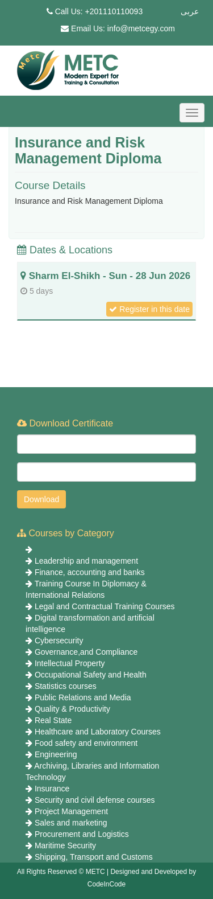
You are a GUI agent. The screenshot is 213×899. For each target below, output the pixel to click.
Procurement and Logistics (82, 834)
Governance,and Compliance (86, 651)
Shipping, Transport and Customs (94, 856)
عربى (190, 11)
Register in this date (149, 309)
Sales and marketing (71, 822)
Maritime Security (65, 845)
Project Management (71, 811)
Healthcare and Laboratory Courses (98, 731)
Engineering (56, 754)
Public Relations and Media (83, 697)
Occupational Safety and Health (91, 674)
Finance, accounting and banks (90, 572)
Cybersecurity (59, 640)
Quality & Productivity (72, 708)
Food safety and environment (86, 743)
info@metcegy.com (141, 28)
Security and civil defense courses (95, 799)
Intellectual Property (70, 663)
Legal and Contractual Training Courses (105, 606)
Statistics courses (66, 686)
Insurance (52, 788)
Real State (53, 720)
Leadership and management (86, 560)
